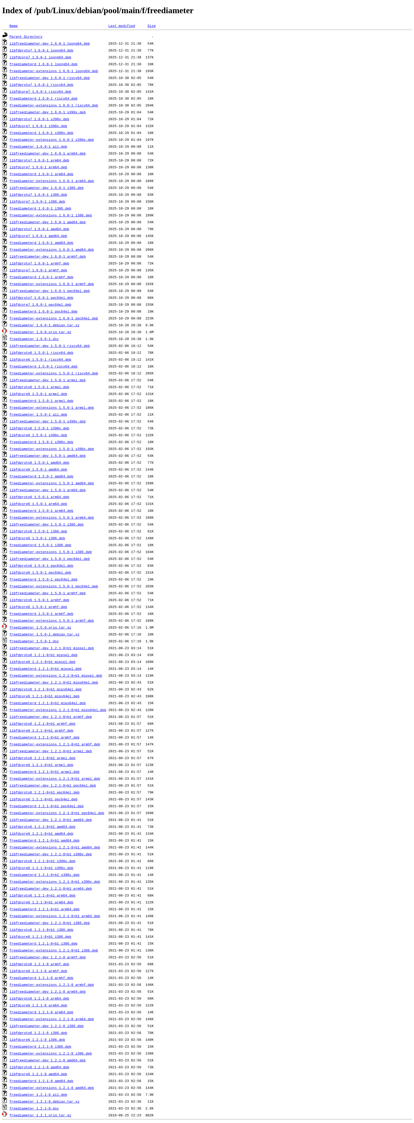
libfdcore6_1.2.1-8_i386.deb (37, 1039)
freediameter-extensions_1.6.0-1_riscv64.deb (54, 105)
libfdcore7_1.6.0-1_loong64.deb (40, 57)
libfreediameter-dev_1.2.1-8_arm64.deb (48, 991)
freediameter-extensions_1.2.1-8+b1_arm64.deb (55, 915)
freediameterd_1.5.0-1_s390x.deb (41, 441)
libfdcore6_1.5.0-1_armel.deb (38, 393)
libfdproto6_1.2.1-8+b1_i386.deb (41, 929)
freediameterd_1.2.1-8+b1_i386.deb (43, 943)
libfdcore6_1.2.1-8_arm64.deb (38, 1005)
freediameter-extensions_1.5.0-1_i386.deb (51, 551)
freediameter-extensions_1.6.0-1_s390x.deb (52, 139)
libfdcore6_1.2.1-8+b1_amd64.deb (41, 833)
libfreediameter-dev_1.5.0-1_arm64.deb (48, 490)
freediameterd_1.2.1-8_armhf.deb (41, 977)
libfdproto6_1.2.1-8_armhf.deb (39, 964)
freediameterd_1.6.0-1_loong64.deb (43, 64)
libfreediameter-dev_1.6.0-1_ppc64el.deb (50, 290)
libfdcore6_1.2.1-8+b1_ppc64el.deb (43, 799)
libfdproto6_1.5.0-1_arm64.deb (39, 496)
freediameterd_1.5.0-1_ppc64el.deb (43, 579)
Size (151, 25)
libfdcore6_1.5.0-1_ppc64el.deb (40, 572)
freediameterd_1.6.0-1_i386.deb (40, 208)
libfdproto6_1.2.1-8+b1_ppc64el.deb (44, 792)
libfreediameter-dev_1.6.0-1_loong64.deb (50, 43)
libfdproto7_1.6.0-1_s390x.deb (39, 119)
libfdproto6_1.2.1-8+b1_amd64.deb (43, 826)
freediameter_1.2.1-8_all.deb (38, 1094)
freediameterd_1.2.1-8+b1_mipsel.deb (46, 668)
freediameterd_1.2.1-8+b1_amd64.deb (44, 840)
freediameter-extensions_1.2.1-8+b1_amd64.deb (55, 847)
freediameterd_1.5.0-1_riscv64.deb (43, 366)
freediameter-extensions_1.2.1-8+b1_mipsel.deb (56, 675)
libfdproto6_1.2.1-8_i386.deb (38, 1032)
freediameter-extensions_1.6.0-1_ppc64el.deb (54, 318)
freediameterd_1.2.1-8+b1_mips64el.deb (48, 702)
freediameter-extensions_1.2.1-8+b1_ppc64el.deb (57, 812)
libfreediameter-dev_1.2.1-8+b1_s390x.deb (51, 854)
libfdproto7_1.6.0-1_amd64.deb (39, 228)
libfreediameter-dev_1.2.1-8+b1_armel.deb (51, 751)
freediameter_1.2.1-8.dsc (34, 1108)
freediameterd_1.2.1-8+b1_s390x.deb (44, 874)
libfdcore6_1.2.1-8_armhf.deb (38, 970)
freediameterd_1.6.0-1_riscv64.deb (43, 98)
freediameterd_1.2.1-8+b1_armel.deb (44, 771)
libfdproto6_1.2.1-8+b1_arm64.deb (43, 895)
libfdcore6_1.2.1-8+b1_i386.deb (40, 936)
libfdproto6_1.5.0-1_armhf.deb (39, 599)
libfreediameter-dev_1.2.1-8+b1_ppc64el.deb (53, 785)
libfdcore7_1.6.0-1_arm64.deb (38, 167)
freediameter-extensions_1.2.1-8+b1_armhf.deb (55, 744)
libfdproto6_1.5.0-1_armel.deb (39, 386)
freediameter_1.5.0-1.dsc (34, 641)
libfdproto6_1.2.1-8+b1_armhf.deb (43, 723)
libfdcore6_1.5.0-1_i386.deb (37, 538)
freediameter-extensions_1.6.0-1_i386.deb (51, 215)
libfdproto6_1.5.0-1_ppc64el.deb (41, 565)
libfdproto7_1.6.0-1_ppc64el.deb (41, 297)
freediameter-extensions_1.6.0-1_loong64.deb (54, 70)
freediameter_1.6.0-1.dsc (34, 338)
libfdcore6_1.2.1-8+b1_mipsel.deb (43, 661)
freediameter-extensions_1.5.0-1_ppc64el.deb (54, 586)
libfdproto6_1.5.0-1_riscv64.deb (41, 352)
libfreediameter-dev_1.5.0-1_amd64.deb (48, 455)
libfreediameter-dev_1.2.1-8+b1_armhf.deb (51, 716)
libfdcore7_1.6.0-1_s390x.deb (38, 125)
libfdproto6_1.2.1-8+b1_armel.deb (43, 757)
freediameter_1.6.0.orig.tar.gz (40, 332)
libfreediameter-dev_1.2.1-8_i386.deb (47, 1025)
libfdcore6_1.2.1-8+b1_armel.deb (41, 764)
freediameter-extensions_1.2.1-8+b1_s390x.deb (55, 881)
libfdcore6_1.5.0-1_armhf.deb (38, 606)
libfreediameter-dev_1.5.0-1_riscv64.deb (50, 345)
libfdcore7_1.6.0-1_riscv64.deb (40, 91)
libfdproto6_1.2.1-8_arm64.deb (39, 998)
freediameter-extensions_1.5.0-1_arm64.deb (52, 517)
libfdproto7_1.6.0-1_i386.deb (38, 194)
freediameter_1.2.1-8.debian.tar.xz (44, 1101)
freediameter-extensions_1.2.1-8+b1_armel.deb (55, 778)
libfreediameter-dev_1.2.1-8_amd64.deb (48, 1060)
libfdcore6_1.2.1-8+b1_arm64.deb (41, 902)
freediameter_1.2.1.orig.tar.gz (40, 1115)
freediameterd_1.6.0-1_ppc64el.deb (43, 311)
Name (14, 25)
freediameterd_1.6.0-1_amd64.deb (41, 242)
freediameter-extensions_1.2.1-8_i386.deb (51, 1053)
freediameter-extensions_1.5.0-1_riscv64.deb (54, 373)
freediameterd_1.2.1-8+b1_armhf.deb (44, 737)
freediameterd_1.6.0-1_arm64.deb (41, 173)
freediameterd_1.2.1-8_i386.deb (40, 1046)
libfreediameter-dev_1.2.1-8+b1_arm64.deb (51, 888)
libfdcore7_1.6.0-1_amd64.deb (38, 235)
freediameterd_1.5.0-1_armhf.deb (41, 613)
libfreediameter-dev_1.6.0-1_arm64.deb (48, 153)
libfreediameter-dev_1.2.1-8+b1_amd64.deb (51, 819)
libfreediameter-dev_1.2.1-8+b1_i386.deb (50, 922)
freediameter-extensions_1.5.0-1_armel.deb (52, 407)
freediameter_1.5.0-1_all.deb (38, 414)
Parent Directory (26, 36)
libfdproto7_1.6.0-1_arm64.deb (39, 160)
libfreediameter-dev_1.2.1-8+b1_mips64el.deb (54, 682)
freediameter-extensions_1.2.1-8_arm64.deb (52, 1019)
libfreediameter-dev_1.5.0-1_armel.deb (48, 380)
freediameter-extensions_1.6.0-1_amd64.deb (52, 249)
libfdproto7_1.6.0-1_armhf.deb (39, 263)
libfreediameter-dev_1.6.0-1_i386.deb (47, 187)
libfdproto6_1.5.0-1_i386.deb (38, 531)
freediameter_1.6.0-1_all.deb (38, 146)
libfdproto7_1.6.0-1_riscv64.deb (41, 84)
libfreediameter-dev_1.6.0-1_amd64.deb (48, 222)
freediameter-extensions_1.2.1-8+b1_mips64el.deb (58, 709)
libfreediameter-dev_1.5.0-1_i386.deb (47, 524)
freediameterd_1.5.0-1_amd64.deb (41, 476)
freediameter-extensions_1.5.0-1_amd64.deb (52, 483)
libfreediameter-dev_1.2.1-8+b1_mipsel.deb (52, 648)
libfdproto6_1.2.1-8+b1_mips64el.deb (46, 689)
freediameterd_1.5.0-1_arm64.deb (41, 510)
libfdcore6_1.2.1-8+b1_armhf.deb (41, 730)
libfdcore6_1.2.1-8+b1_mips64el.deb (44, 696)
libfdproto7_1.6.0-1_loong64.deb (41, 50)
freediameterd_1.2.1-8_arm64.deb (41, 1012)
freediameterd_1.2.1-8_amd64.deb (41, 1080)
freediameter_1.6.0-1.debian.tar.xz (44, 325)
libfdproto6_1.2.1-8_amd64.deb (39, 1067)
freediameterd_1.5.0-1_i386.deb (40, 544)
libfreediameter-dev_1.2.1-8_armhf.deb (48, 957)
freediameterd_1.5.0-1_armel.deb (41, 400)
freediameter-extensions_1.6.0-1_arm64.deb (52, 180)
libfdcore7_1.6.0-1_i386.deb (37, 201)
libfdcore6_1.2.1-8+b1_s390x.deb (41, 867)
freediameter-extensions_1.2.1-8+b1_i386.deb (54, 950)
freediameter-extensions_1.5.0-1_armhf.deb (52, 620)
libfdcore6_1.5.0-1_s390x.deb (38, 435)
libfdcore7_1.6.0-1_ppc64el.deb (40, 304)
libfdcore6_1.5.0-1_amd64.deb (38, 469)
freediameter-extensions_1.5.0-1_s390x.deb (52, 448)
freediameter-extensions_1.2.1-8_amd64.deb (52, 1087)
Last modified (121, 25)
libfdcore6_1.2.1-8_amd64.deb (38, 1073)
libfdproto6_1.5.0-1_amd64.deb (39, 462)
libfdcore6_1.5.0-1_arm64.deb (38, 503)
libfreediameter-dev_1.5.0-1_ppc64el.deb (50, 558)
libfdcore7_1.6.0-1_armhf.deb (38, 270)
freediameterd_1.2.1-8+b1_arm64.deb (44, 909)
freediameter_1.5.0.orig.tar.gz (40, 627)
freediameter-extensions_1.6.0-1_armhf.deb (52, 283)
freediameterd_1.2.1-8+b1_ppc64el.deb (47, 806)
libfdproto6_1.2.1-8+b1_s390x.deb (43, 861)
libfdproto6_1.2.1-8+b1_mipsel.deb (43, 654)
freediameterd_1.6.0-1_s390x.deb (41, 132)
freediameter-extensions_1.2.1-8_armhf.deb (52, 984)
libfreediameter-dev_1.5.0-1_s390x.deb (48, 421)
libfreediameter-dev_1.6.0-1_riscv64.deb (50, 77)
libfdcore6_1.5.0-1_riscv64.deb (40, 359)
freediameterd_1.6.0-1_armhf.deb (41, 277)
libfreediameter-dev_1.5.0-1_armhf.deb (48, 593)
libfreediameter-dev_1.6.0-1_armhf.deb (48, 256)
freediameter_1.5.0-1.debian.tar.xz (44, 634)
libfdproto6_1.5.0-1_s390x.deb (39, 428)
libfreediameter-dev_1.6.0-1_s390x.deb (48, 112)
